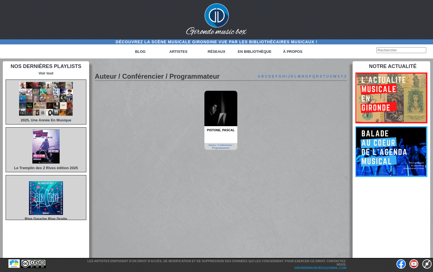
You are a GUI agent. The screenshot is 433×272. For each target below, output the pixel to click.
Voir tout (46, 73)
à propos (293, 51)
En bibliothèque (255, 51)
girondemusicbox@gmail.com (320, 267)
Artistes (178, 51)
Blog (140, 51)
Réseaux (216, 51)
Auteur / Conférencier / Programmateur (220, 146)
